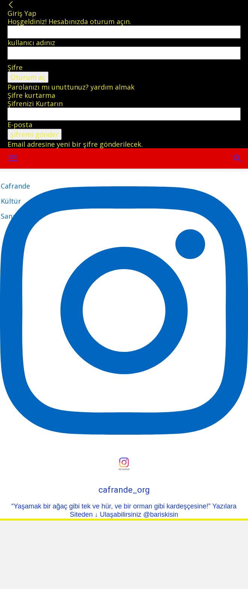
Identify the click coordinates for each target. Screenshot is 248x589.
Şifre (15, 67)
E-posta (20, 124)
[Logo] (15, 201)
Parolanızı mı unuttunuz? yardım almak (71, 86)
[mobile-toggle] (13, 158)
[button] (237, 158)
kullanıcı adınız (31, 42)
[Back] (11, 4)
